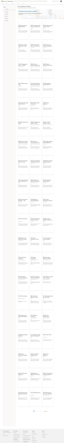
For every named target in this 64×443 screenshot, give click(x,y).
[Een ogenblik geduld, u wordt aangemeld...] (61, 1)
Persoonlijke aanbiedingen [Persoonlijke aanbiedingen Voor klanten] (16, 437)
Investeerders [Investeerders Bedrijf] (43, 435)
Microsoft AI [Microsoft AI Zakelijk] (33, 432)
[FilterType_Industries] (4, 16)
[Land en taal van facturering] (55, 1)
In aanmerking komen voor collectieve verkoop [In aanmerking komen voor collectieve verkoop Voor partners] (26, 441)
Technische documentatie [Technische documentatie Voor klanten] (16, 435)
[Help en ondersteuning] (48, 1)
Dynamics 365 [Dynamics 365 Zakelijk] (33, 437)
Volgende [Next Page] (45, 411)
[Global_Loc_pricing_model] (4, 20)
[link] (23, 30)
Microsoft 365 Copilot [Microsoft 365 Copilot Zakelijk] (34, 440)
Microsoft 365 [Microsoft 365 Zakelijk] (33, 438)
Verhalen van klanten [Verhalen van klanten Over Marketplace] (5, 435)
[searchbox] (10, 9)
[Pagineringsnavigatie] (40, 411)
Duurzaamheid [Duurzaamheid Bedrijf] (44, 437)
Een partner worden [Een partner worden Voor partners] (25, 432)
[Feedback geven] (47, 1)
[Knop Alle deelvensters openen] (3, 3)
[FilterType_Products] (4, 14)
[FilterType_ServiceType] (4, 18)
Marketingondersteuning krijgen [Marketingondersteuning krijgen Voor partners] (27, 435)
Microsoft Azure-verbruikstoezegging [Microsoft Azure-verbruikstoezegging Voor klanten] (15, 439)
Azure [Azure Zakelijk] (32, 435)
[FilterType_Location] (4, 12)
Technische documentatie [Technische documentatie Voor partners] (26, 437)
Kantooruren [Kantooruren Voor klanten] (14, 432)
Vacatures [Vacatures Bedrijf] (43, 432)
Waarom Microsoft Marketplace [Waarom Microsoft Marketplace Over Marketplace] (7, 432)
